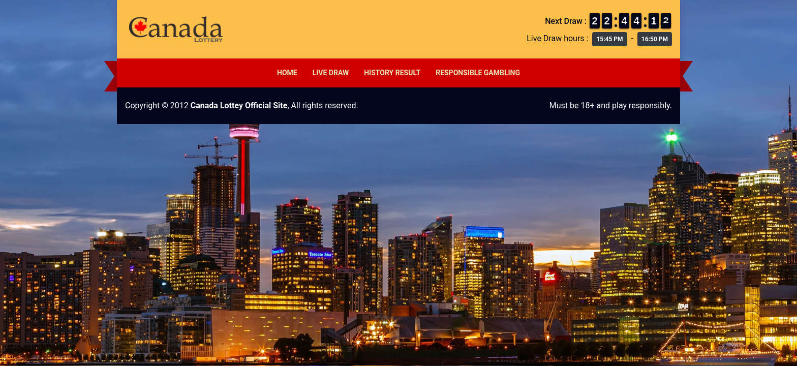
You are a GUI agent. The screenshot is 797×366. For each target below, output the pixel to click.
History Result (392, 73)
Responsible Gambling (478, 73)
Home (287, 73)
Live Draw (331, 73)
